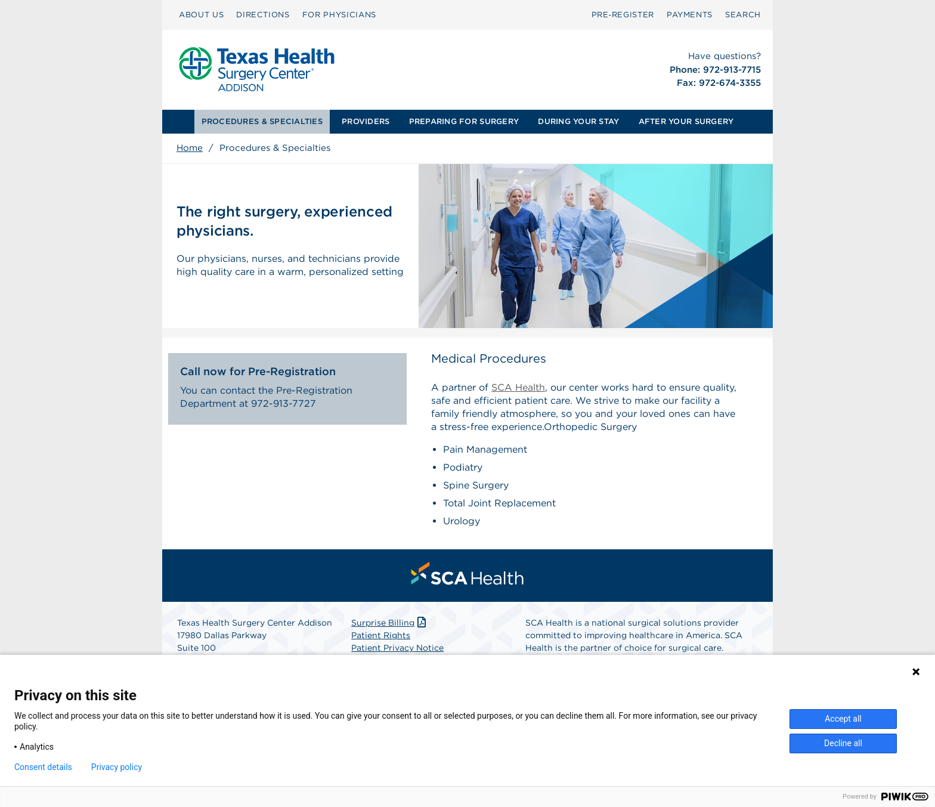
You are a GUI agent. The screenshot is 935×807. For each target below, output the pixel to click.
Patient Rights (380, 635)
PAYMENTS (690, 14)
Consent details (43, 767)
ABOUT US (201, 14)
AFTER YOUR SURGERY (686, 121)
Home (190, 148)
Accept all (843, 718)
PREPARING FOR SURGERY (464, 121)
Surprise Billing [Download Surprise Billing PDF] (389, 622)
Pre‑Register (623, 14)
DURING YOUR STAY (578, 121)
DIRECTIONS (263, 14)
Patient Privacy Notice (397, 648)
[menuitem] (201, 15)
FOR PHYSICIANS (339, 14)
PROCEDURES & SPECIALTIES (262, 121)
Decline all (843, 743)
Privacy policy (116, 767)
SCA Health (518, 387)
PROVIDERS (365, 121)
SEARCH (743, 14)
